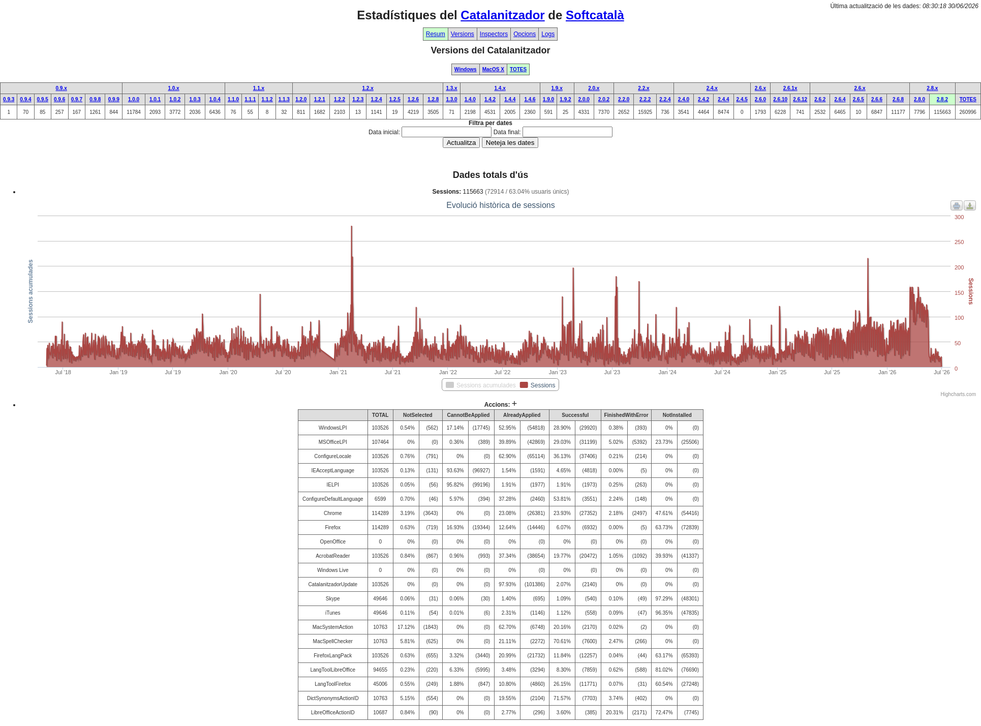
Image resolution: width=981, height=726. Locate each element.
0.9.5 (42, 99)
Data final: (507, 132)
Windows (465, 69)
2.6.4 (839, 99)
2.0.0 (584, 99)
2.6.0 (760, 99)
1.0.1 (155, 99)
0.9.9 (113, 99)
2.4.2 (703, 99)
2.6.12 (800, 99)
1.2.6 (413, 99)
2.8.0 (919, 99)
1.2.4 (376, 99)
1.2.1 (319, 99)
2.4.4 (723, 99)
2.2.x (643, 88)
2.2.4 (664, 99)
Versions (462, 34)
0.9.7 (76, 99)
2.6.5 (858, 99)
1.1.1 (250, 99)
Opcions (524, 34)
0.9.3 (8, 99)
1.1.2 (266, 99)
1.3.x (451, 88)
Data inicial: (384, 132)
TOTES (518, 69)
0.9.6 (59, 99)
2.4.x (712, 88)
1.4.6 (529, 99)
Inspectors (494, 34)
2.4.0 (683, 99)
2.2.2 (645, 99)
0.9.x (61, 88)
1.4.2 (490, 99)
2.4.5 (742, 99)
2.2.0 (623, 99)
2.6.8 (898, 99)
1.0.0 (133, 99)
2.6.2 (819, 99)
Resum (435, 34)
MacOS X (493, 69)
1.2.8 (433, 99)
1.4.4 (509, 99)
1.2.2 (339, 99)
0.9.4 (25, 99)
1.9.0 (548, 99)
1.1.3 (284, 99)
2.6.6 (876, 99)
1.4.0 (470, 99)
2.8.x (932, 88)
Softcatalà (595, 15)
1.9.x (556, 88)
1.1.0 (233, 99)
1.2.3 (357, 99)
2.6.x (760, 88)
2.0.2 (603, 99)
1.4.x (500, 88)
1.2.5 (395, 99)
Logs (548, 34)
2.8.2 (942, 99)
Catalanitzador (502, 15)
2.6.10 (780, 99)
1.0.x (173, 88)
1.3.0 (451, 99)
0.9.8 (95, 99)
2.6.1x (790, 88)
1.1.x (258, 88)
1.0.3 (194, 99)
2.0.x (593, 88)
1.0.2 (174, 99)
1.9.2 (565, 99)
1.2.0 (300, 99)
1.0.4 (215, 99)
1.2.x (368, 88)
